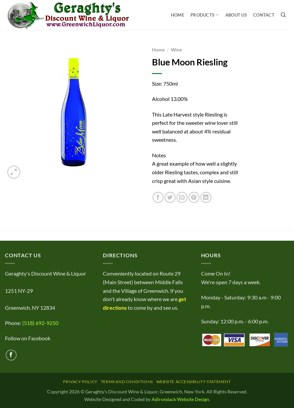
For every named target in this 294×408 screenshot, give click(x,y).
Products (204, 15)
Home (177, 15)
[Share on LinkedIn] (205, 197)
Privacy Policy (80, 381)
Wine (176, 49)
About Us (236, 15)
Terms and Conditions (127, 381)
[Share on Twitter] (170, 197)
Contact (263, 15)
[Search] (283, 15)
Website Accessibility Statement (193, 381)
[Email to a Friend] (182, 197)
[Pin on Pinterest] (193, 197)
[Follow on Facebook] (11, 355)
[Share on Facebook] (158, 197)
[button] (13, 172)
